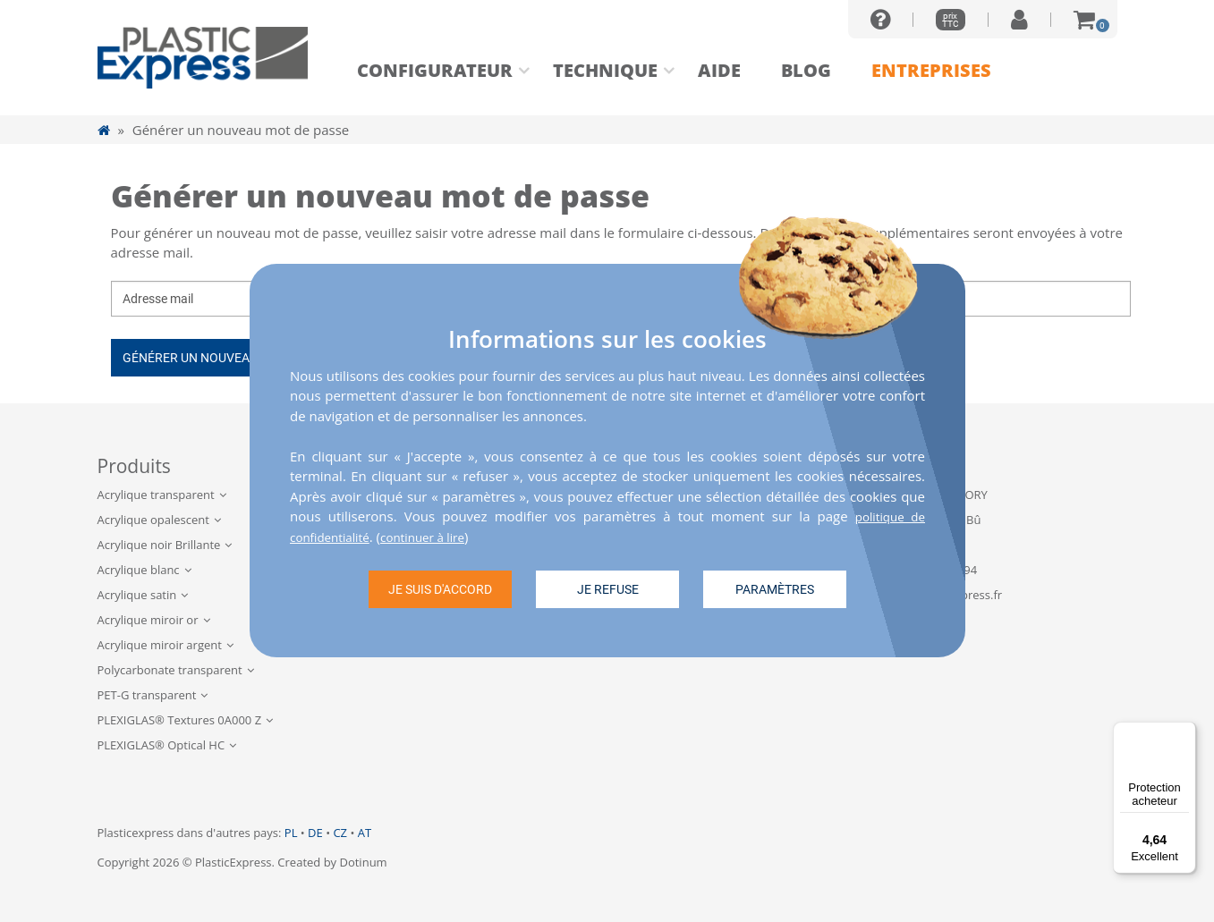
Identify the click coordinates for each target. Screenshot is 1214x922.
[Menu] (1185, 732)
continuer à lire (437, 536)
